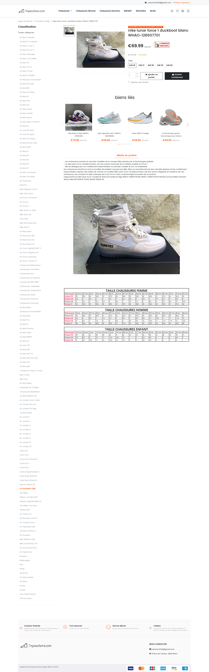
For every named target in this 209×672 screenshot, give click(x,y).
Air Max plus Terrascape (30, 80)
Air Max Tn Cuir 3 (27, 46)
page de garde (25, 21)
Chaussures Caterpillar (30, 286)
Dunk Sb (23, 185)
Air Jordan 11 (25, 438)
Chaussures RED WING (29, 282)
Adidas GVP (25, 510)
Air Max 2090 (25, 147)
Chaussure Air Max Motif (30, 312)
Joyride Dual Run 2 (28, 531)
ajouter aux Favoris (138, 82)
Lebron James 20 (27, 485)
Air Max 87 (24, 151)
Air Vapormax (26, 552)
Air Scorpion (25, 535)
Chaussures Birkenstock (30, 265)
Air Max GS (24, 341)
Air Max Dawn (25, 231)
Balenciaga (25, 560)
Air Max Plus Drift (27, 84)
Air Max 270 (25, 362)
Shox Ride (24, 219)
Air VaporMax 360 (27, 527)
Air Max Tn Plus (26, 71)
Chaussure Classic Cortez (31, 371)
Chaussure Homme (110, 11)
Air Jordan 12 (25, 442)
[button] (188, 11)
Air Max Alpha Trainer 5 (30, 122)
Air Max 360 (25, 350)
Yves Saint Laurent (27, 594)
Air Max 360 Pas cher (29, 358)
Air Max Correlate (27, 177)
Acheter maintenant (177, 76)
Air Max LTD (24, 105)
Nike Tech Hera (26, 193)
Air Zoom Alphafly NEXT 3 (30, 248)
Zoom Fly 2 (24, 455)
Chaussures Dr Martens (30, 278)
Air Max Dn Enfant (27, 92)
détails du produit (126, 155)
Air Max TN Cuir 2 (27, 50)
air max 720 (25, 345)
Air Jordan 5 (25, 430)
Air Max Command (28, 172)
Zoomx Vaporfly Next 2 (29, 472)
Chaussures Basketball (30, 392)
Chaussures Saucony (29, 299)
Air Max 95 (24, 160)
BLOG (153, 11)
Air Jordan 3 (25, 421)
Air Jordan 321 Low (28, 404)
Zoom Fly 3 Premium (28, 459)
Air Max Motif (25, 307)
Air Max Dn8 (25, 101)
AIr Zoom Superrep (28, 257)
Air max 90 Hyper (27, 134)
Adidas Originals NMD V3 (30, 501)
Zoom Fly (23, 451)
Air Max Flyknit (25, 383)
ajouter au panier (151, 76)
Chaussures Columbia (29, 269)
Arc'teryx (23, 581)
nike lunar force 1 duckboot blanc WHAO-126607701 (75, 21)
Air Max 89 (24, 155)
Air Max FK (24, 324)
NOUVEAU (141, 11)
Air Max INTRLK (26, 337)
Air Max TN (24, 63)
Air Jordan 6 (25, 434)
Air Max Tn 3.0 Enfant (28, 42)
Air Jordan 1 (25, 417)
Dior (21, 565)
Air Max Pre (24, 320)
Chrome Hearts (26, 577)
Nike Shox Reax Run (28, 223)
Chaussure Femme (85, 11)
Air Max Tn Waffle (27, 75)
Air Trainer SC (26, 514)
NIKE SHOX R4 (25, 215)
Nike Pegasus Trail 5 (28, 189)
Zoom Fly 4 (24, 463)
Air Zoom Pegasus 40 (29, 253)
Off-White (24, 493)
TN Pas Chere (26, 598)
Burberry (23, 556)
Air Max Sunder (26, 113)
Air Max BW (24, 88)
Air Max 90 (24, 126)
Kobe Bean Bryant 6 (28, 480)
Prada (22, 586)
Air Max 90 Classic (27, 139)
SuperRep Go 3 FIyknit (29, 387)
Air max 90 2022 (27, 130)
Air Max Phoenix (26, 328)
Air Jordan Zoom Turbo (30, 400)
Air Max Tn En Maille (28, 59)
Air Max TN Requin (27, 54)
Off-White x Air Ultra (28, 506)
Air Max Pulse (25, 333)
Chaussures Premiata (29, 303)
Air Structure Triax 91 (28, 518)
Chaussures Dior (27, 274)
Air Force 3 (24, 206)
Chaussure (64, 11)
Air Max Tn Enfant (27, 37)
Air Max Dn (24, 96)
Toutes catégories (26, 32)
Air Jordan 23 (25, 446)
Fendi (22, 569)
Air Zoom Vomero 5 (28, 261)
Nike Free (24, 379)
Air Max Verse (26, 118)
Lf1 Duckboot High (42, 21)
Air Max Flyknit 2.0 (27, 244)
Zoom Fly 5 (24, 468)
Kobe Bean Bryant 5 (28, 476)
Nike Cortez (25, 375)
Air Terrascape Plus (28, 548)
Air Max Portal (26, 109)
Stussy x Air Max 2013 (29, 497)
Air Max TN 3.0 (26, 67)
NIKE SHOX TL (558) (28, 210)
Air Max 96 (24, 164)
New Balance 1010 (27, 539)
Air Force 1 (24, 202)
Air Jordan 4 (25, 425)
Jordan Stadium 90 (28, 396)
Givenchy (24, 573)
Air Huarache (25, 181)
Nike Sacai (24, 227)
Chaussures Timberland (30, 290)
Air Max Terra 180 (27, 236)
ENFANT (128, 11)
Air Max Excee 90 (27, 240)
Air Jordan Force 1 (27, 522)
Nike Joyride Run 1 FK (29, 544)
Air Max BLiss (25, 316)
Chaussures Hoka (27, 295)
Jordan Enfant (26, 413)
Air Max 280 (25, 366)
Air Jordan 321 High (28, 409)
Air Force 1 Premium (28, 198)
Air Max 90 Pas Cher (28, 143)
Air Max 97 (24, 168)
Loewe (22, 590)
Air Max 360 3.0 (26, 354)
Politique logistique (181, 2)
